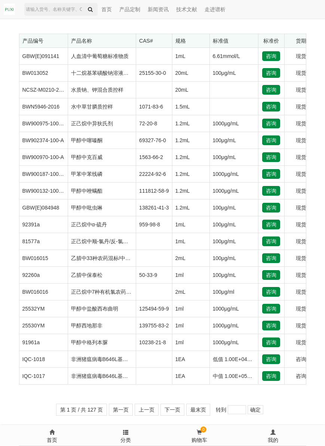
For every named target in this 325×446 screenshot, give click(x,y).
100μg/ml (223, 292)
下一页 (172, 410)
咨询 (271, 56)
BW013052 (35, 73)
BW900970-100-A (43, 157)
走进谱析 (215, 9)
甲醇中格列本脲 (89, 342)
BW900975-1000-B (44, 123)
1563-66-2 (151, 157)
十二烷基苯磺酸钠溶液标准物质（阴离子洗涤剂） (128, 73)
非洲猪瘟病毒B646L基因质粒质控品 (112, 359)
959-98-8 (149, 224)
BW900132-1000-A (44, 191)
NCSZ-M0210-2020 (45, 90)
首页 (106, 9)
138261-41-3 (154, 208)
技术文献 (186, 9)
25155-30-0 (152, 73)
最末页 (198, 410)
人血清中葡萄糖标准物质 (100, 56)
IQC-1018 (33, 359)
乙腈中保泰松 (86, 275)
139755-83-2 (154, 326)
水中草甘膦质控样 (92, 107)
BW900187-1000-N (44, 174)
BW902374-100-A (43, 140)
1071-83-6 (151, 107)
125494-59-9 (154, 309)
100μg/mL (224, 73)
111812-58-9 (154, 191)
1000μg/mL (226, 123)
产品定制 (129, 9)
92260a (31, 275)
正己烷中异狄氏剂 (92, 123)
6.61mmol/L (226, 56)
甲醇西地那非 (86, 326)
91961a (31, 342)
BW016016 (35, 292)
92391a (31, 224)
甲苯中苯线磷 (86, 174)
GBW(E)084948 (40, 208)
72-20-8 (148, 123)
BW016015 (35, 258)
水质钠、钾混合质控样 (97, 90)
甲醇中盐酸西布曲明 (94, 309)
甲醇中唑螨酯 (86, 191)
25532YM (33, 309)
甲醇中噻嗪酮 (86, 140)
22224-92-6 (152, 174)
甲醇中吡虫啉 (86, 208)
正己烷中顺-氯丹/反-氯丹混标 (105, 241)
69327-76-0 (152, 140)
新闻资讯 (158, 9)
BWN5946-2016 (41, 107)
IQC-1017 (33, 376)
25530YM (33, 326)
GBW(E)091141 (40, 56)
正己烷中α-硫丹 (89, 224)
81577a (31, 241)
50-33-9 (148, 275)
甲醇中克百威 (86, 157)
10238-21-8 (152, 342)
